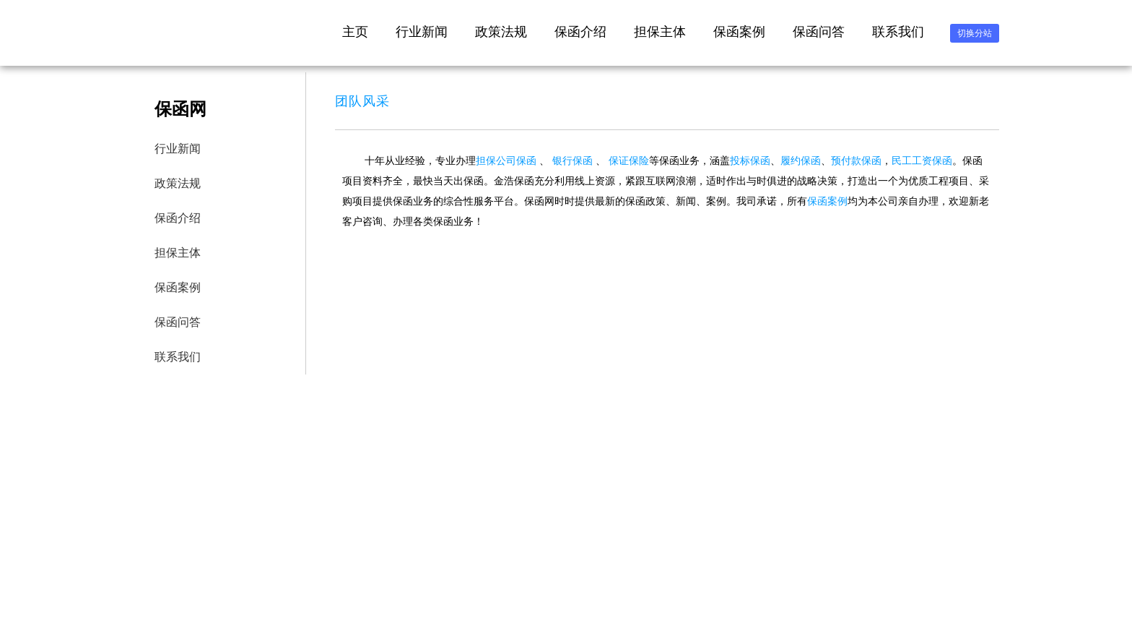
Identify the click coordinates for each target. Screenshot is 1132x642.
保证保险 (629, 160)
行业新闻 (422, 32)
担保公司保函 (506, 160)
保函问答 (819, 32)
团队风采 (362, 101)
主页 (355, 32)
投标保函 (750, 160)
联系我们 (898, 32)
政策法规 (501, 32)
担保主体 (660, 32)
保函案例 (739, 32)
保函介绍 (580, 32)
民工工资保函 (922, 160)
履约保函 (800, 160)
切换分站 (974, 33)
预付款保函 (856, 160)
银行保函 (572, 160)
